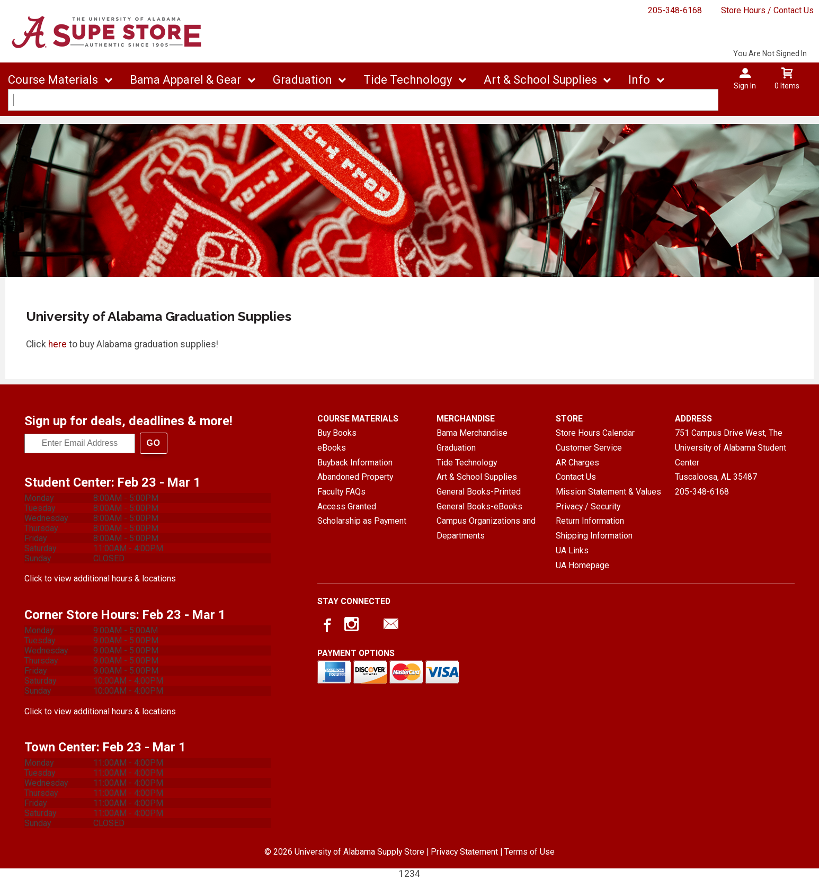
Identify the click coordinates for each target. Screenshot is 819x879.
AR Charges (577, 463)
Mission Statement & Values (608, 492)
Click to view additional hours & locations (100, 578)
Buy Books (337, 433)
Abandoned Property (355, 477)
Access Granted (346, 506)
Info (639, 79)
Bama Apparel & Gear (185, 79)
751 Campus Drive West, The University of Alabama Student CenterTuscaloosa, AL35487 (730, 455)
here (57, 344)
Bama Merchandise (472, 433)
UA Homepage (582, 565)
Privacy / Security (588, 506)
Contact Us (576, 477)
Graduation (302, 79)
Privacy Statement (464, 852)
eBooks (331, 448)
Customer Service (589, 448)
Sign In (745, 86)
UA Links (572, 550)
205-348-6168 (675, 10)
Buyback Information (355, 463)
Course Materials (53, 79)
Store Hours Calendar (595, 433)
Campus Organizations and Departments (486, 528)
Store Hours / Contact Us (767, 10)
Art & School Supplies (540, 79)
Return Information (590, 521)
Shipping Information (594, 536)
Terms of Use (529, 852)
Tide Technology (407, 79)
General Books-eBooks (479, 506)
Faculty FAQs (341, 492)
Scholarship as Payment (361, 521)
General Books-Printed (479, 492)
